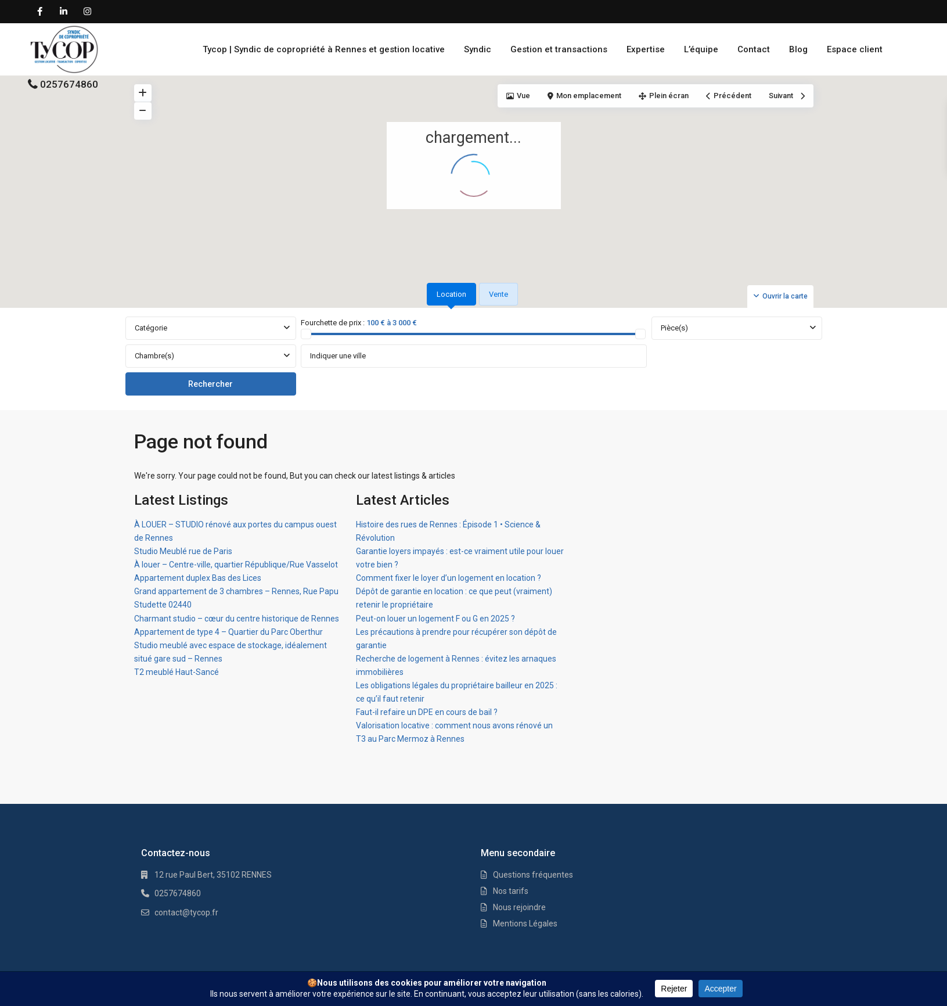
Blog (798, 49)
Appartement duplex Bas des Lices (197, 578)
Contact (753, 49)
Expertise (645, 49)
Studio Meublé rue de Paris (183, 551)
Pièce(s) (674, 328)
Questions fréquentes (533, 874)
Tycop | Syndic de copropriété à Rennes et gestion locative (324, 49)
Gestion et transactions (558, 49)
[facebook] (40, 11)
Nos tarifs (510, 891)
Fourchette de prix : (333, 322)
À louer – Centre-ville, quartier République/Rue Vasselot (236, 564)
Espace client (855, 49)
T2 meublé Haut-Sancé (176, 672)
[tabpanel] (473, 356)
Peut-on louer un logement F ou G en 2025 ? (435, 618)
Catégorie (151, 328)
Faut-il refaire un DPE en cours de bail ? (427, 712)
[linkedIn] (63, 11)
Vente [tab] (498, 294)
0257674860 (69, 84)
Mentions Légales (525, 923)
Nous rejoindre (519, 907)
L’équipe (701, 49)
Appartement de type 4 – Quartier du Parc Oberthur (228, 632)
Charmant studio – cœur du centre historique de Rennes (236, 618)
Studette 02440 (163, 604)
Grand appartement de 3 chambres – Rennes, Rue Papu (236, 591)
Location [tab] (451, 294)
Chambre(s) (154, 355)
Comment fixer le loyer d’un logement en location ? (448, 578)
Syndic (477, 49)
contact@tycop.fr (186, 912)
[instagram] (87, 11)
